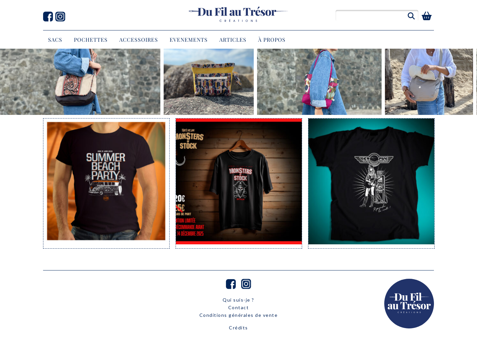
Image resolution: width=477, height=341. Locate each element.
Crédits (238, 327)
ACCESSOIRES (138, 39)
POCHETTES (91, 39)
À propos (272, 39)
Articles (232, 39)
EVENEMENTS (189, 39)
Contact (238, 307)
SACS (55, 39)
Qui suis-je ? (238, 300)
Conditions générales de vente (238, 315)
